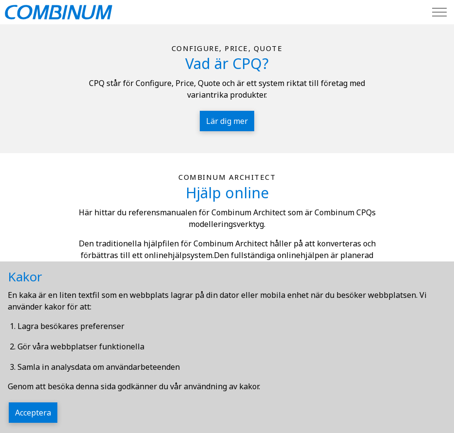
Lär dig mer (227, 121)
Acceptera (33, 412)
